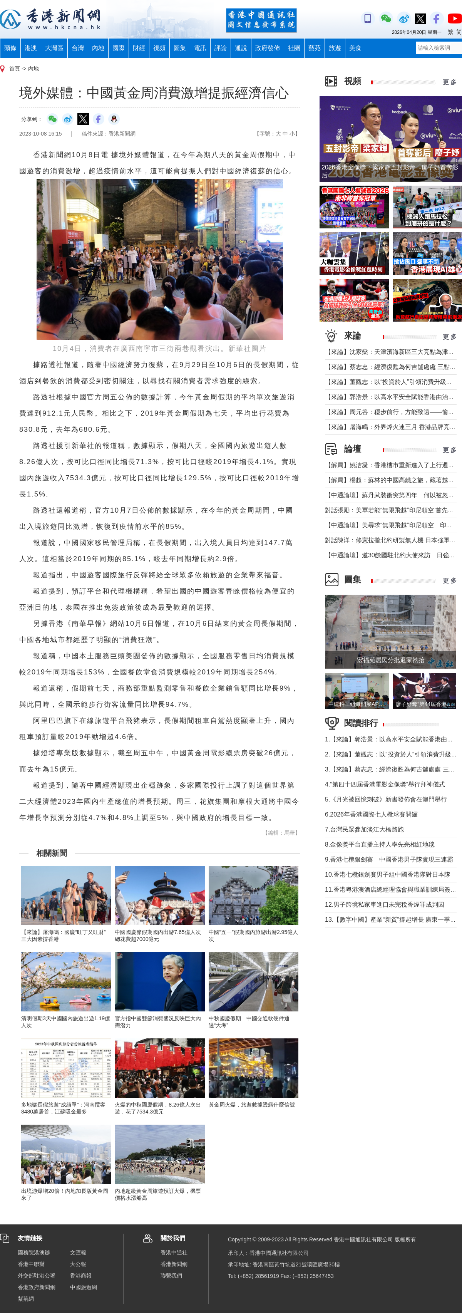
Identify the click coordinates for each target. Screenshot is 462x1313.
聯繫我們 (171, 1276)
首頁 (14, 68)
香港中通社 (174, 1252)
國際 (118, 48)
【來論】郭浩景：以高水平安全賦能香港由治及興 (392, 397)
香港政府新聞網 (36, 1287)
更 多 (450, 82)
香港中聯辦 (31, 1264)
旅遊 (335, 48)
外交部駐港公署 (36, 1276)
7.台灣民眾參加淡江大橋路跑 (364, 829)
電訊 (200, 48)
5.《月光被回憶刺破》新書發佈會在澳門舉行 (386, 799)
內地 (98, 48)
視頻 (159, 48)
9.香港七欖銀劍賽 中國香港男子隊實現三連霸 (389, 859)
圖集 (180, 48)
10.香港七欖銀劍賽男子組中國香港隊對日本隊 (387, 874)
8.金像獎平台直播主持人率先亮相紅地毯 (380, 844)
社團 (294, 48)
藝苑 (314, 48)
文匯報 (78, 1252)
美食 (355, 48)
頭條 (10, 48)
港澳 (31, 48)
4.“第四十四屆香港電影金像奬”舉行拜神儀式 (385, 784)
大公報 (78, 1264)
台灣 (78, 48)
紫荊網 (26, 1299)
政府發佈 (267, 48)
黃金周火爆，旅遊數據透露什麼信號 (252, 1105)
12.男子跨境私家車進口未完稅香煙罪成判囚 (384, 904)
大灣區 (54, 48)
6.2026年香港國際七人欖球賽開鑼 (371, 814)
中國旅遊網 (83, 1287)
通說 (241, 48)
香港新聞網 (174, 1264)
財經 (139, 48)
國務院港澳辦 (34, 1252)
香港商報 (81, 1276)
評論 (220, 48)
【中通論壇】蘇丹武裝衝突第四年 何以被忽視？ (392, 495)
